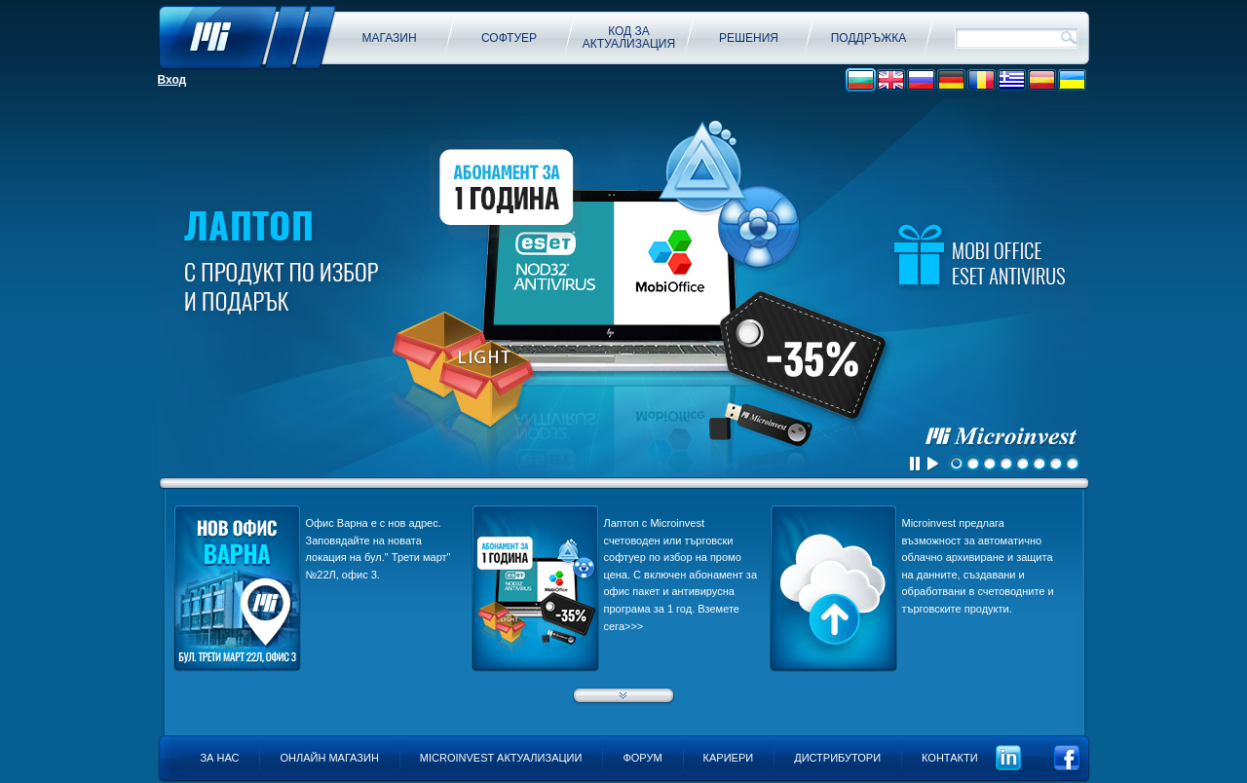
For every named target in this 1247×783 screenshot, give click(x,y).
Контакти (950, 758)
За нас (219, 758)
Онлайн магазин (329, 758)
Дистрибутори (837, 758)
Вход (172, 80)
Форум (642, 758)
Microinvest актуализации (501, 758)
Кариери (728, 758)
